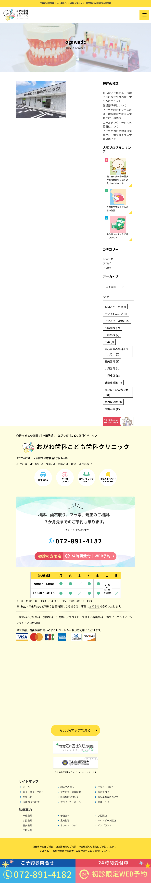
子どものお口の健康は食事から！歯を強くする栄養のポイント (117, 135)
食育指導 (65, 820)
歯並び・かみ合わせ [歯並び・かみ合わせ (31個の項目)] (116, 392)
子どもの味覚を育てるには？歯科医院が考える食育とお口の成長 (117, 114)
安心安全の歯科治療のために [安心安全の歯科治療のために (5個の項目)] (116, 352)
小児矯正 (61, 617)
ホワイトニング (115, 617)
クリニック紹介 (106, 787)
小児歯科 (34, 617)
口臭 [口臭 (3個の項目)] (109, 342)
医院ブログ (103, 792)
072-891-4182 (78, 540)
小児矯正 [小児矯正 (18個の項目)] (113, 375)
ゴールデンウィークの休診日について (117, 124)
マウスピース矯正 (79, 617)
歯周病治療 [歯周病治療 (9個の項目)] (113, 402)
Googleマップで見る (75, 730)
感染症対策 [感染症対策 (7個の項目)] (113, 382)
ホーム (26, 787)
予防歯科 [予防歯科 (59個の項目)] (113, 327)
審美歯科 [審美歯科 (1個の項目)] (112, 361)
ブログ (107, 263)
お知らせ (108, 259)
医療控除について (69, 797)
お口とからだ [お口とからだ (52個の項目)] (115, 306)
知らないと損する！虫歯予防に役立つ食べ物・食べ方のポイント (117, 97)
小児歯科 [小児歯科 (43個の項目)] (113, 368)
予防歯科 (48, 617)
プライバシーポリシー (71, 802)
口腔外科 (34, 623)
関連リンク (103, 802)
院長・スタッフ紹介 (33, 792)
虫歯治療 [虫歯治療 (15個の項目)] (113, 409)
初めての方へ (67, 787)
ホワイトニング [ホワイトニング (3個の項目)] (116, 313)
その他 (107, 268)
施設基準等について (114, 105)
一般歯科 (21, 617)
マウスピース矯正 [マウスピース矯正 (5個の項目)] (117, 320)
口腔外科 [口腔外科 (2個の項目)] (112, 334)
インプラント (105, 825)
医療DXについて (31, 802)
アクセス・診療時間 (70, 792)
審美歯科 (97, 617)
